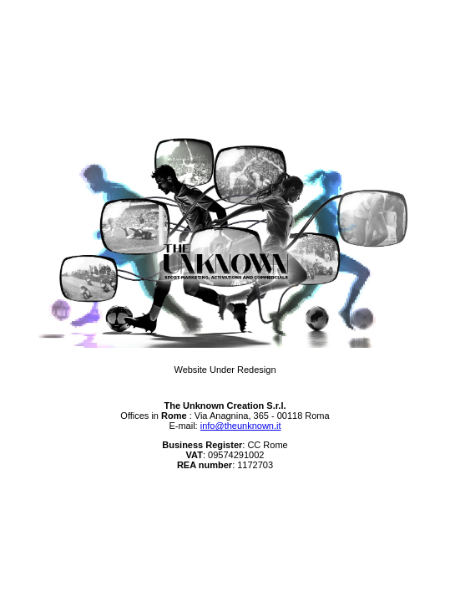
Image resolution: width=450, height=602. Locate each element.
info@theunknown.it (240, 426)
